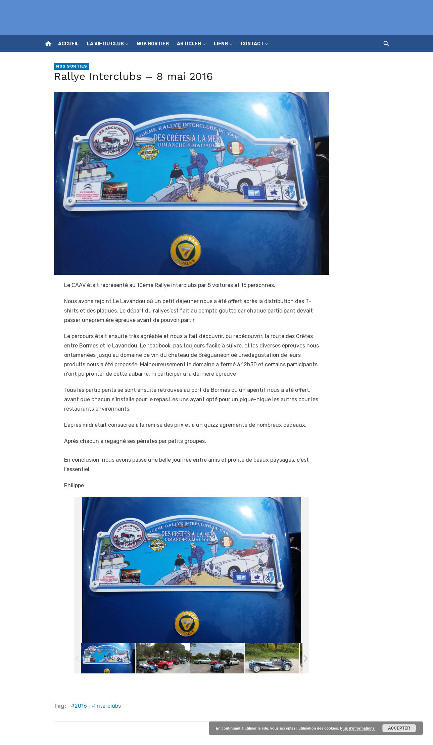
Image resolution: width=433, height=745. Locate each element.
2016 (81, 706)
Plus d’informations (357, 728)
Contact (252, 44)
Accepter (399, 728)
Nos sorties (153, 44)
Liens (221, 44)
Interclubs (108, 706)
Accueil (68, 44)
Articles (189, 44)
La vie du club (105, 44)
